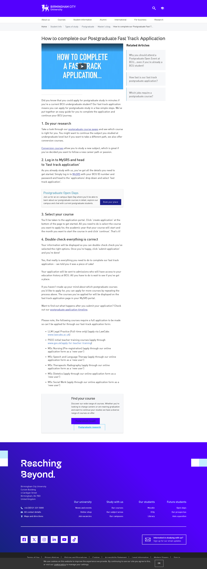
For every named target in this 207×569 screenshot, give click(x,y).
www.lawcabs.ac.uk (58, 335)
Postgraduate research (89, 427)
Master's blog (104, 27)
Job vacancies (85, 516)
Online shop (86, 512)
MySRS (76, 174)
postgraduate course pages (83, 129)
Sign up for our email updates (168, 539)
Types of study (71, 27)
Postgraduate (88, 27)
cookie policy (60, 565)
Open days (181, 508)
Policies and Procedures (75, 558)
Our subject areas (115, 512)
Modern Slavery (161, 558)
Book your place (110, 202)
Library (151, 516)
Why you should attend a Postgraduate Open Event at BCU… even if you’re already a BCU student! (145, 60)
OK (159, 563)
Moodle (151, 508)
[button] (46, 20)
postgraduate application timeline (68, 309)
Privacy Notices (52, 558)
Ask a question (179, 516)
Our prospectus (179, 512)
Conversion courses (52, 148)
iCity (153, 512)
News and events (83, 508)
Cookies (96, 558)
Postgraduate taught (86, 421)
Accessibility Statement (116, 558)
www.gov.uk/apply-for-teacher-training (69, 343)
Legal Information (140, 558)
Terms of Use (33, 558)
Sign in (177, 558)
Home (44, 27)
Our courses (117, 508)
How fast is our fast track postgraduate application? (143, 79)
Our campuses (116, 516)
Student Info (56, 27)
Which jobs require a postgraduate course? (141, 95)
